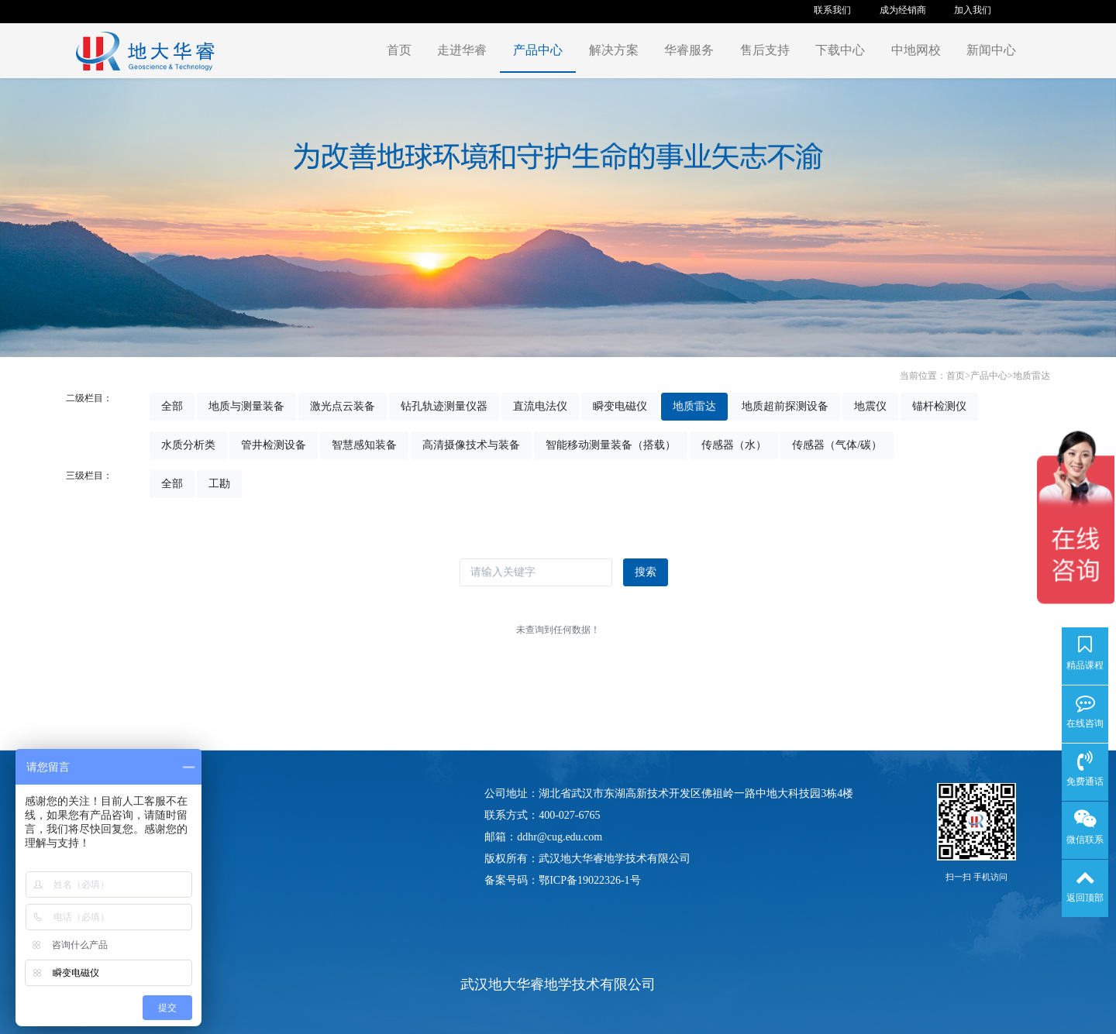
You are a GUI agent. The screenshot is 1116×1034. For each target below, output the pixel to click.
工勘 (219, 484)
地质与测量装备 (246, 406)
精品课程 (1085, 665)
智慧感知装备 (364, 445)
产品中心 (538, 50)
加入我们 (972, 10)
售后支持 (765, 50)
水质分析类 (188, 445)
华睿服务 (689, 50)
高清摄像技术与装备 (471, 445)
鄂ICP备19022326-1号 (589, 880)
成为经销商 (903, 10)
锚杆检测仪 (939, 406)
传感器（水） (733, 445)
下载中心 (840, 50)
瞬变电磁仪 (620, 406)
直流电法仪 (540, 406)
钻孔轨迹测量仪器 (444, 406)
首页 (399, 50)
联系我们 (832, 10)
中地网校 (916, 50)
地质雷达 (1031, 375)
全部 (172, 406)
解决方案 (614, 50)
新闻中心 (991, 50)
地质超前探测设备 (785, 406)
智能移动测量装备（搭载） (611, 445)
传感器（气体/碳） (837, 445)
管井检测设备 (273, 445)
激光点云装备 (342, 406)
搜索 (645, 572)
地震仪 (870, 406)
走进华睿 (462, 50)
